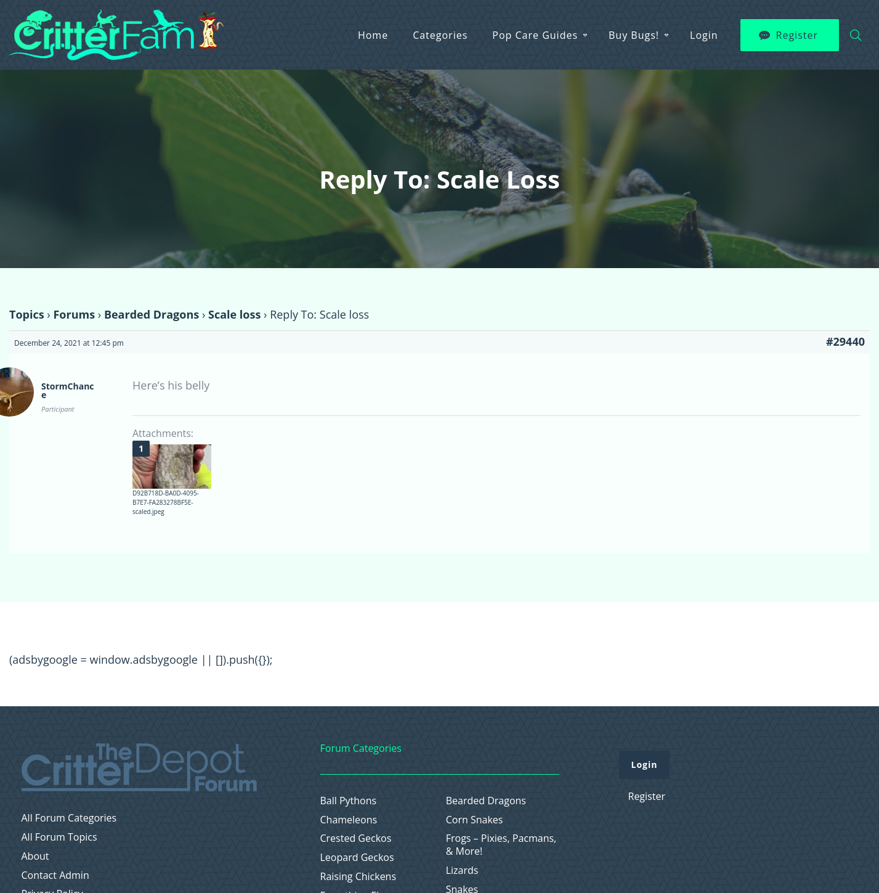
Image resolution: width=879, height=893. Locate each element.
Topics (26, 314)
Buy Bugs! (634, 35)
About (35, 856)
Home (373, 35)
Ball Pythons (348, 800)
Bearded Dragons (151, 314)
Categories (440, 35)
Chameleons (349, 819)
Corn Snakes (474, 819)
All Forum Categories (69, 818)
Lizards (462, 870)
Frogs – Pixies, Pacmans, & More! (501, 845)
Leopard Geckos (357, 857)
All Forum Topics (59, 837)
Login (704, 35)
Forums (74, 314)
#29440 (845, 341)
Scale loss (234, 314)
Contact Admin (55, 875)
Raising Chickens (358, 876)
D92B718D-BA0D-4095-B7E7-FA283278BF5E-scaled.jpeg (165, 502)
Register (797, 35)
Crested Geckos (356, 838)
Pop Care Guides (535, 35)
